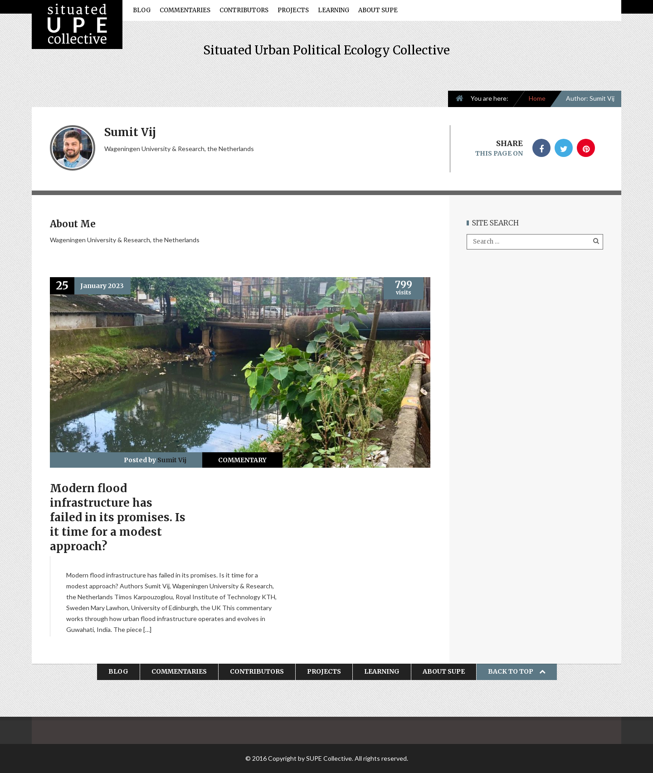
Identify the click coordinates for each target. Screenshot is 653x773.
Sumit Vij (171, 460)
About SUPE (378, 10)
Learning (333, 10)
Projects (293, 10)
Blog (142, 10)
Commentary (242, 460)
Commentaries (185, 10)
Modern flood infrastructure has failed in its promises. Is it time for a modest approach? (117, 517)
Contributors (243, 10)
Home (537, 98)
